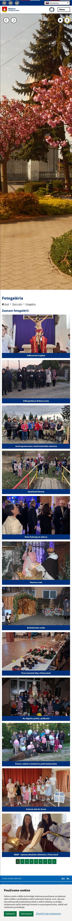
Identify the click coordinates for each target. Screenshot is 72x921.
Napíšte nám (64, 885)
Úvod (5, 304)
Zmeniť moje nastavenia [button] (48, 913)
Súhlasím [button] (10, 913)
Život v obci (17, 304)
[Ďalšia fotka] (14, 20)
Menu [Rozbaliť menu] (63, 9)
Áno (63, 878)
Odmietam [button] (26, 913)
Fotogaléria (31, 304)
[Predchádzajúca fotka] (6, 20)
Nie (68, 878)
